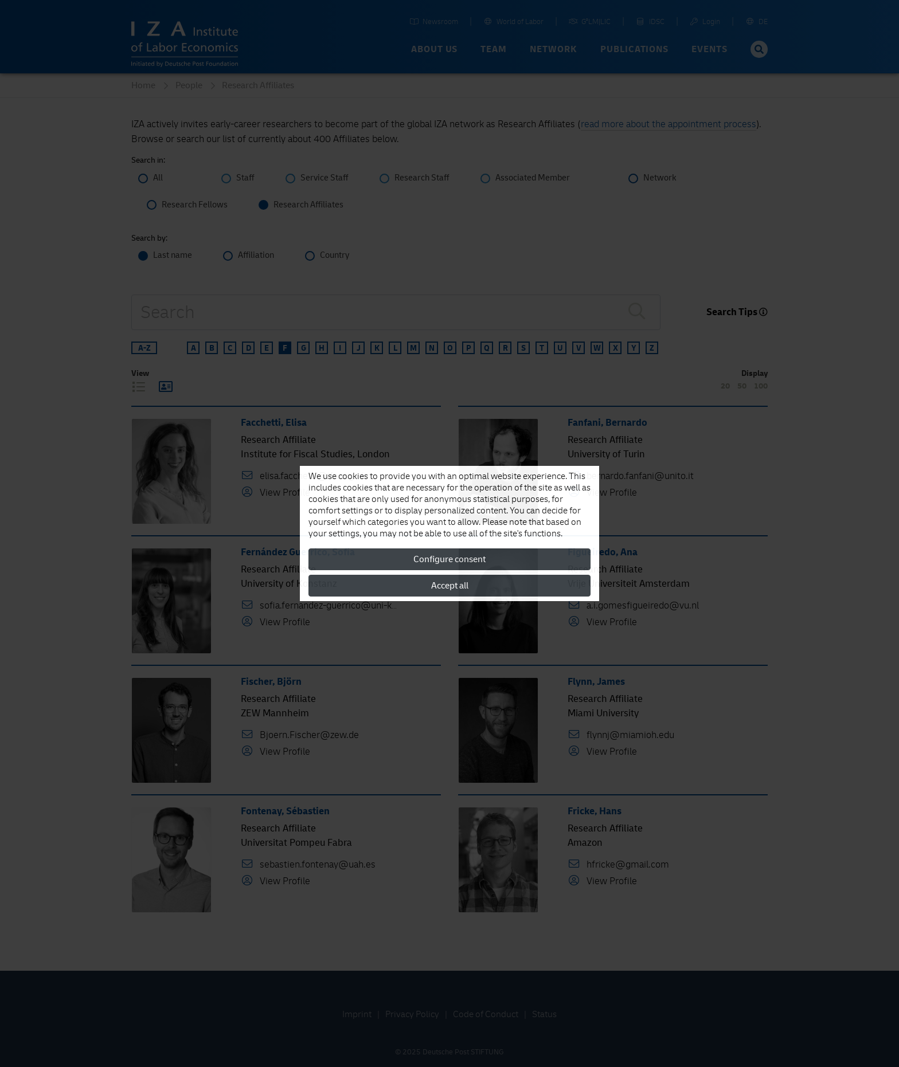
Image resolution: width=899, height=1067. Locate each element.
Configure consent (449, 559)
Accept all (449, 585)
